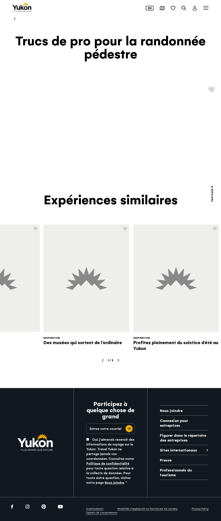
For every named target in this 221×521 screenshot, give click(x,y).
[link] (22, 7)
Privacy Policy (200, 508)
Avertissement (94, 508)
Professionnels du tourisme (176, 472)
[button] (162, 8)
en (150, 8)
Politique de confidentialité (107, 463)
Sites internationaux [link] (178, 450)
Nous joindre (114, 482)
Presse (166, 460)
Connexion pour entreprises (174, 423)
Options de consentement (101, 512)
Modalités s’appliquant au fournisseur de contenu (148, 508)
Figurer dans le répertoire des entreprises (183, 437)
